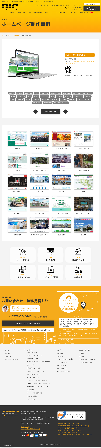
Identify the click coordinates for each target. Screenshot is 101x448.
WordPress (75, 76)
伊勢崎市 (70, 323)
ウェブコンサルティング (34, 375)
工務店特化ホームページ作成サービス (69, 433)
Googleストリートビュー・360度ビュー (38, 384)
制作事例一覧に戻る (50, 112)
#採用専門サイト (55, 94)
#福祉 (52, 97)
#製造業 (11, 94)
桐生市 (73, 321)
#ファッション (78, 97)
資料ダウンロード (86, 14)
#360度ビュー (37, 104)
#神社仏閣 (88, 97)
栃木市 (73, 325)
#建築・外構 (28, 94)
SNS (79, 5)
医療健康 (68, 76)
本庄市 (90, 325)
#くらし (35, 97)
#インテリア (44, 97)
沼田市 (93, 323)
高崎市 (76, 323)
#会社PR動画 (48, 104)
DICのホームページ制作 (66, 360)
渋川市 (87, 323)
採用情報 (66, 5)
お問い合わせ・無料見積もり (87, 360)
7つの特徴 (11, 14)
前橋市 (82, 323)
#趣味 (12, 100)
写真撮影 (89, 76)
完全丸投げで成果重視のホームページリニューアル (72, 427)
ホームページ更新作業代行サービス (68, 429)
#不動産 (12, 97)
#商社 (36, 94)
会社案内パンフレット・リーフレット (37, 388)
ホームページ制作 (32, 353)
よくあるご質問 (61, 366)
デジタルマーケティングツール (35, 372)
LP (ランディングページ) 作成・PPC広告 (38, 363)
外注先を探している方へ (42, 5)
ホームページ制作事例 (35, 14)
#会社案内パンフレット (61, 104)
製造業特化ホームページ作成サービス (69, 431)
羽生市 (67, 327)
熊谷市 (79, 325)
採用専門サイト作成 (32, 360)
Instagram (24, 428)
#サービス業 (21, 97)
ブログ (73, 5)
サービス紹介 (21, 14)
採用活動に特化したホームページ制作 (69, 425)
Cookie (6, 445)
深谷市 (84, 325)
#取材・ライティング (84, 100)
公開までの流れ (63, 363)
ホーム (7, 351)
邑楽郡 (84, 321)
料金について (49, 14)
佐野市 (62, 325)
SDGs (53, 5)
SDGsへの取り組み (84, 351)
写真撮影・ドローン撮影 (34, 369)
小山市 (67, 325)
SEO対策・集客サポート (34, 378)
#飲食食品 (68, 97)
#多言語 (27, 100)
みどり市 (62, 323)
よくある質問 (72, 14)
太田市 (62, 321)
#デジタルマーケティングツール (82, 94)
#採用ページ (44, 94)
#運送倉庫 (20, 100)
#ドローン (72, 100)
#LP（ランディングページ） (50, 100)
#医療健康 (19, 94)
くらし (83, 76)
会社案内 (59, 5)
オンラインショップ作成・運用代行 (37, 381)
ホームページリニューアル (34, 357)
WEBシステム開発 (32, 397)
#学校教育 (59, 97)
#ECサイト (36, 100)
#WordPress (67, 94)
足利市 (67, 321)
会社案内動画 (30, 391)
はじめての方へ (60, 14)
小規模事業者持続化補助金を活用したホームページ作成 (74, 436)
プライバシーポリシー (85, 363)
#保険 (29, 97)
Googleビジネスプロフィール (30, 430)
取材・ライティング (32, 366)
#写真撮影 (64, 100)
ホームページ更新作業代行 (34, 394)
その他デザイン (31, 400)
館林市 (79, 321)
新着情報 (7, 354)
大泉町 (90, 321)
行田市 (62, 327)
